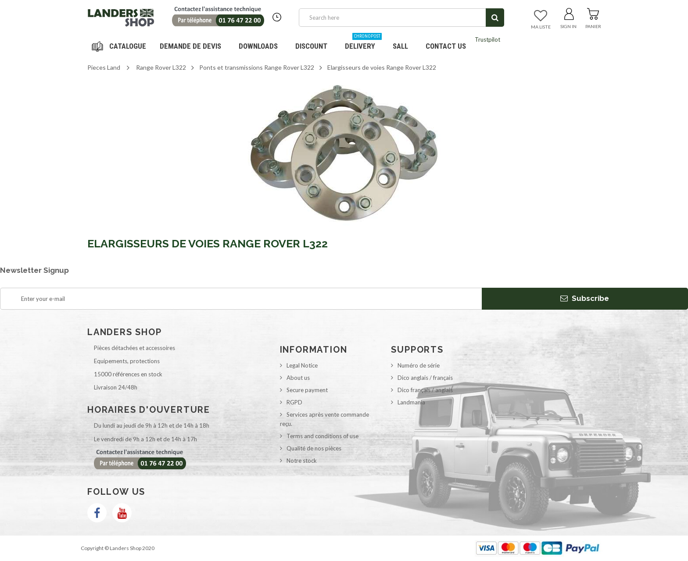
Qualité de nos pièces (314, 448)
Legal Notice (302, 365)
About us (298, 377)
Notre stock (302, 460)
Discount (314, 42)
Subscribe (584, 298)
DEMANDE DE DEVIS (190, 46)
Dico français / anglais (425, 389)
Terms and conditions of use (322, 436)
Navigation (120, 46)
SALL (400, 46)
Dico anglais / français (425, 377)
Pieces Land (103, 67)
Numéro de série (419, 365)
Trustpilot (487, 39)
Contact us (446, 46)
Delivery (363, 42)
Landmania (411, 402)
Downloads (258, 46)
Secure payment (307, 389)
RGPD (294, 402)
